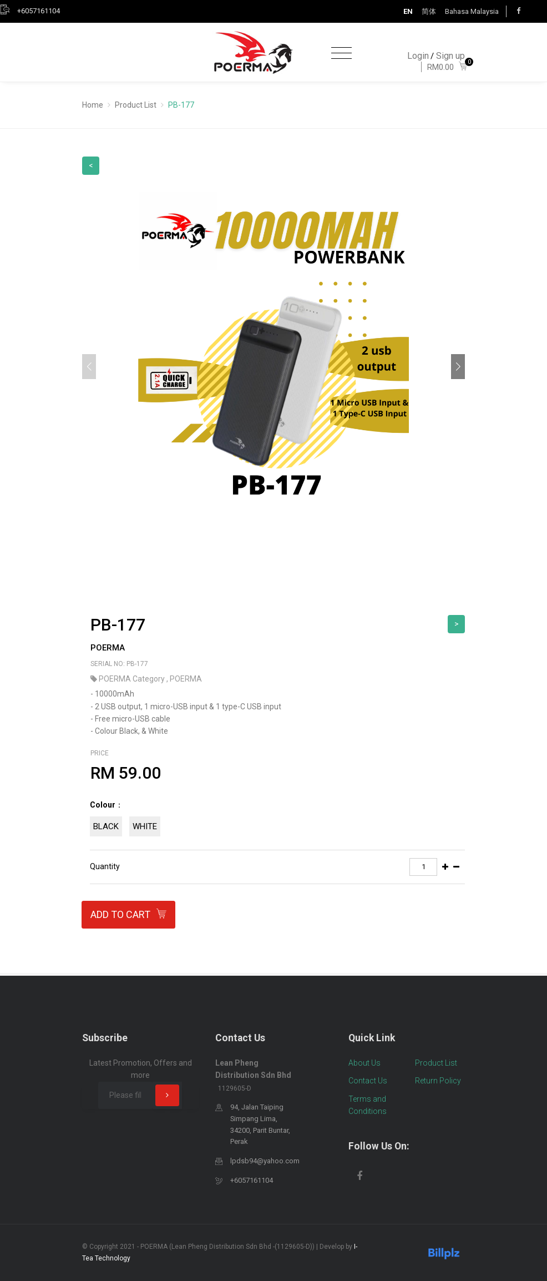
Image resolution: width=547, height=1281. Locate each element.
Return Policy (438, 1080)
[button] (458, 366)
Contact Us (367, 1080)
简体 (429, 11)
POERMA (107, 648)
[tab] (277, 821)
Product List (135, 104)
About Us (364, 1062)
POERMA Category (132, 678)
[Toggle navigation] (341, 53)
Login (418, 56)
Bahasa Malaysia (472, 11)
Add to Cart (128, 915)
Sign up (450, 56)
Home (92, 104)
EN (408, 11)
